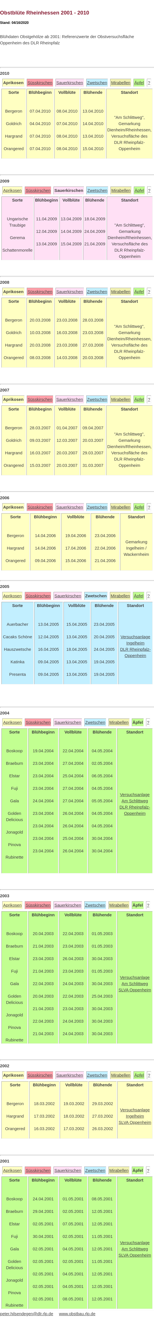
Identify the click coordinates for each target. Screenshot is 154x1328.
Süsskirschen (40, 82)
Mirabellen (120, 82)
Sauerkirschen (69, 82)
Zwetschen (97, 82)
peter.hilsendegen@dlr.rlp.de (26, 1314)
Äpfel (139, 82)
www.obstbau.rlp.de (77, 1314)
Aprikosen (12, 190)
